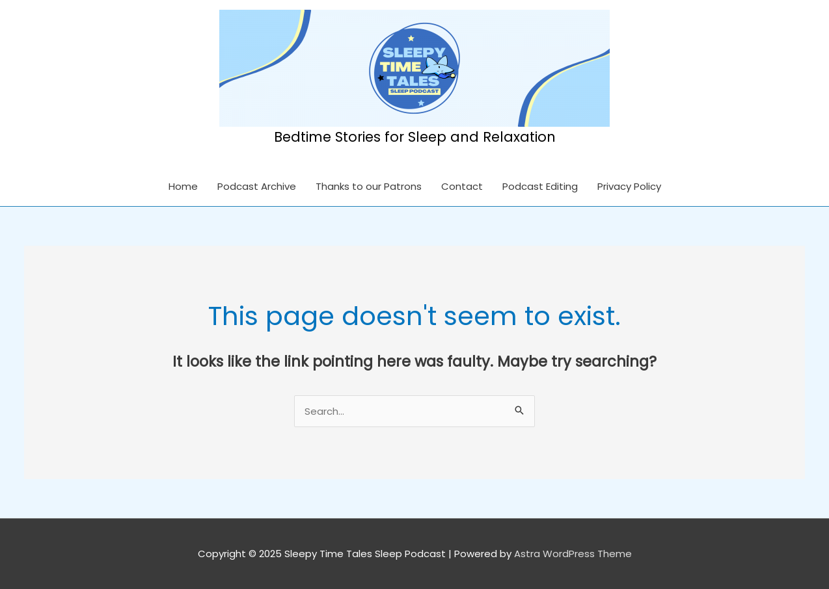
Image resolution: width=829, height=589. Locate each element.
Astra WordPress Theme (573, 553)
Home (183, 186)
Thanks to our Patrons (369, 186)
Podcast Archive (256, 186)
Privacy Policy (629, 186)
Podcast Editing (540, 186)
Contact (462, 186)
